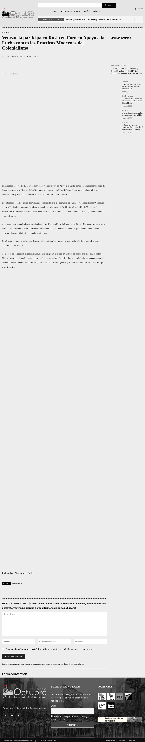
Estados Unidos (127, 96)
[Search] (109, 5)
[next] (141, 19)
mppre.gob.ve (17, 582)
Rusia (112, 65)
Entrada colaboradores (115, 739)
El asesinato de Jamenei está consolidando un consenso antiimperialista (131, 87)
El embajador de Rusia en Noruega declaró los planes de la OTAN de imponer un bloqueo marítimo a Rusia (126, 71)
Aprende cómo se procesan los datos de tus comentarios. (61, 662)
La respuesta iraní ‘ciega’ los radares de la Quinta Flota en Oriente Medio (131, 101)
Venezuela (5, 32)
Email (53, 704)
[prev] (136, 19)
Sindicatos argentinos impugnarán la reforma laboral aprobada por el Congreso (132, 127)
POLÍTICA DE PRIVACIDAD (47, 739)
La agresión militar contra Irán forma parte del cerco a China (132, 114)
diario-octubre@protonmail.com (31, 706)
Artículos (124, 82)
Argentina (124, 122)
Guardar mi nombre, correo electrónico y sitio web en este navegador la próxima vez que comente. (50, 647)
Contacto (131, 739)
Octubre (16, 74)
